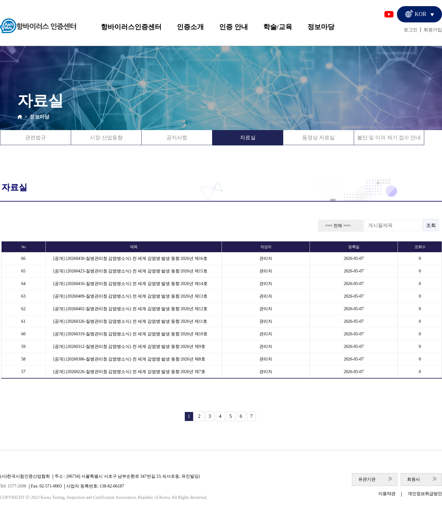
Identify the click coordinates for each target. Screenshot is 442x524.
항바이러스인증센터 (131, 27)
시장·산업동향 (106, 138)
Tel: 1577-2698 (13, 486)
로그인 (410, 29)
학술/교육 (277, 27)
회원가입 (433, 29)
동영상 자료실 (318, 138)
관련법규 (35, 138)
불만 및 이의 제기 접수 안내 (389, 138)
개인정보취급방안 (425, 493)
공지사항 (176, 138)
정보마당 (320, 27)
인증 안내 (233, 27)
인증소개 (190, 27)
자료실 (248, 138)
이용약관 (386, 493)
